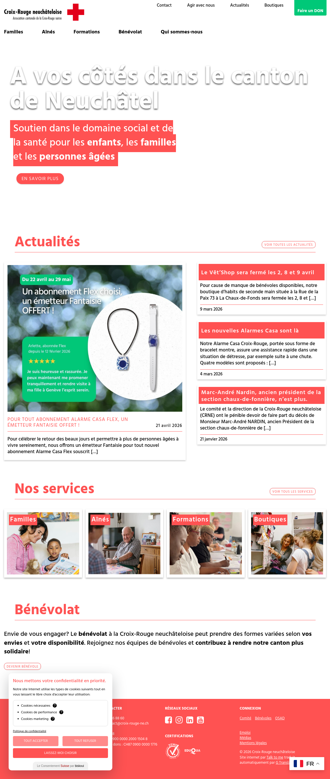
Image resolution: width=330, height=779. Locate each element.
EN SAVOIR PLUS (40, 179)
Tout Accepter (36, 741)
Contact (164, 5)
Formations (87, 32)
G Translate (284, 762)
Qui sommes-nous (181, 32)
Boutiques (273, 5)
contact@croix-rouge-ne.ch (127, 723)
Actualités (239, 5)
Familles (13, 32)
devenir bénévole (22, 666)
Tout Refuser (85, 741)
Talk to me (275, 757)
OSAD (280, 718)
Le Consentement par (60, 765)
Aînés (48, 32)
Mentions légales (253, 743)
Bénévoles (263, 718)
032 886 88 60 (113, 718)
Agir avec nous (201, 5)
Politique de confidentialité (29, 731)
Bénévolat (130, 32)
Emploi (245, 732)
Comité (245, 718)
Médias (245, 738)
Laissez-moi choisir (60, 753)
